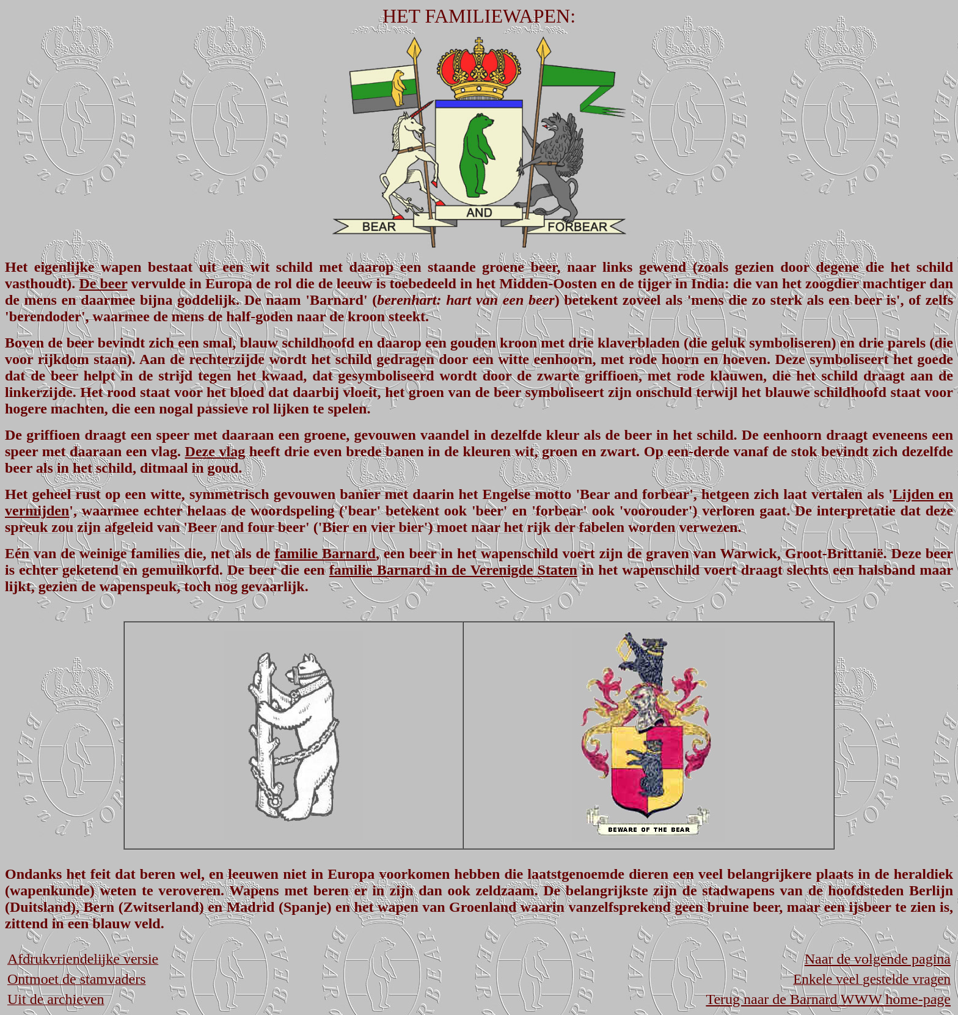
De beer (103, 283)
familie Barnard (325, 553)
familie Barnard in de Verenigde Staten (453, 570)
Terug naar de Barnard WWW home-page (828, 999)
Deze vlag (215, 451)
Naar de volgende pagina (878, 959)
